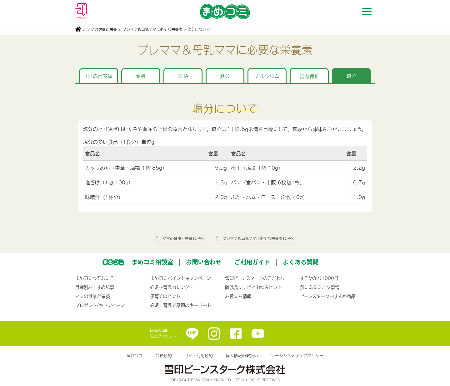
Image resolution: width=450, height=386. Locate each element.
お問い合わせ (204, 261)
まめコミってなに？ (94, 278)
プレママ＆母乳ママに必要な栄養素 (152, 29)
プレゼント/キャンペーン (100, 305)
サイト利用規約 (199, 355)
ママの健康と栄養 (102, 29)
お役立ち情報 (238, 296)
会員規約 (164, 355)
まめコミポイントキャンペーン (180, 278)
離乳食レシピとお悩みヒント (253, 287)
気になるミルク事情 (319, 287)
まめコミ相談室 (152, 261)
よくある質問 (300, 261)
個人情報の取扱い (242, 355)
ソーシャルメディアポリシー (297, 355)
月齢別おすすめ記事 (94, 287)
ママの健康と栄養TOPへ (183, 238)
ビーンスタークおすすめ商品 (327, 296)
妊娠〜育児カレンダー (171, 287)
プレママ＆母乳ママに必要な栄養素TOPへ (258, 238)
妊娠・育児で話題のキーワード (180, 305)
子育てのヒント (165, 296)
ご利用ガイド (252, 261)
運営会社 (135, 355)
